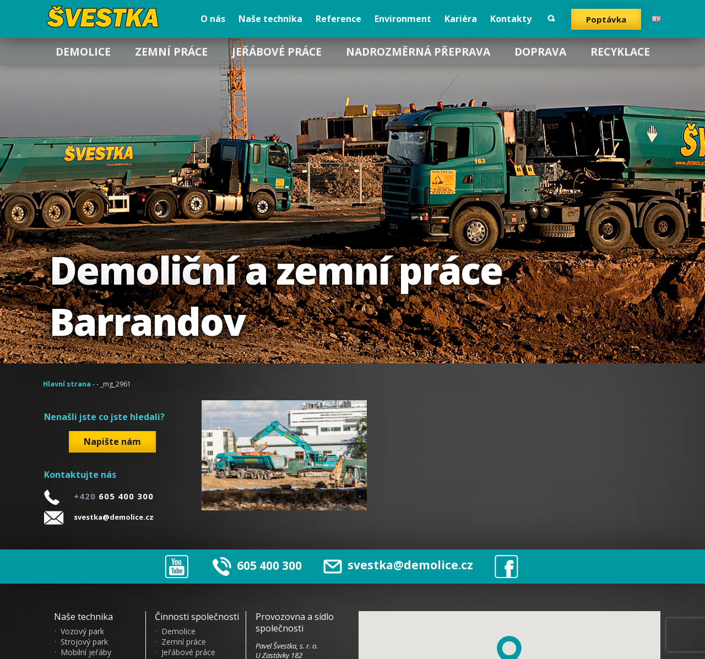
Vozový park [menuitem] (82, 631)
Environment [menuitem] (403, 19)
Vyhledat (551, 18)
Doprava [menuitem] (540, 51)
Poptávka (606, 19)
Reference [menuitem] (338, 19)
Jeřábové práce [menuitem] (277, 51)
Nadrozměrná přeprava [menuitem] (418, 51)
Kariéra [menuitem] (460, 19)
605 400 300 (269, 565)
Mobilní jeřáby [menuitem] (86, 652)
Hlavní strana (67, 384)
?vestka (106, 17)
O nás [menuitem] (212, 19)
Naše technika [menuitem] (270, 19)
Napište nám (112, 441)
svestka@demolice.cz (114, 517)
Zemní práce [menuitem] (171, 51)
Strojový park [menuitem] (84, 642)
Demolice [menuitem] (83, 51)
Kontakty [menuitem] (511, 19)
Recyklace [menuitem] (620, 51)
